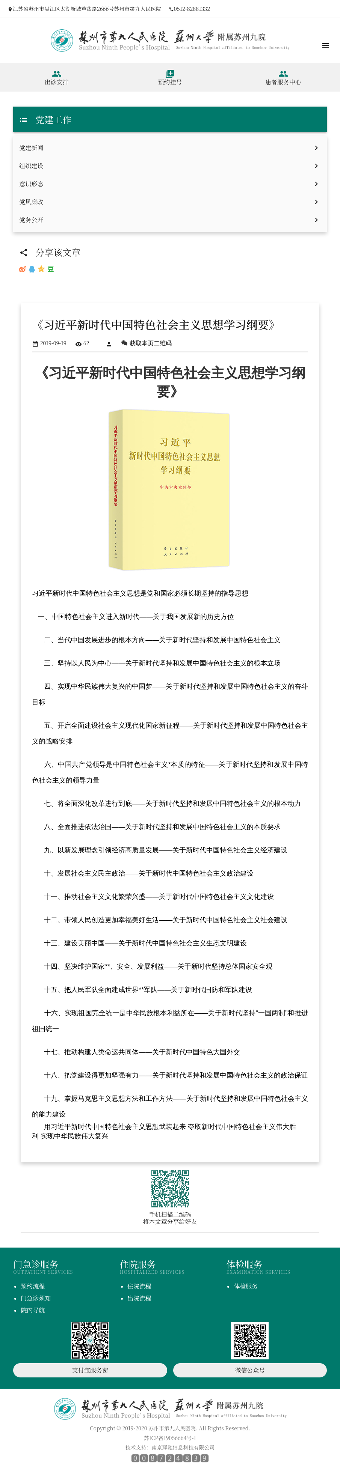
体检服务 (246, 1286)
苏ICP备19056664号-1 (170, 1438)
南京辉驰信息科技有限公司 (183, 1447)
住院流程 (139, 1286)
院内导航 (33, 1310)
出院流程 (139, 1298)
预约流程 (33, 1286)
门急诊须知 (36, 1298)
